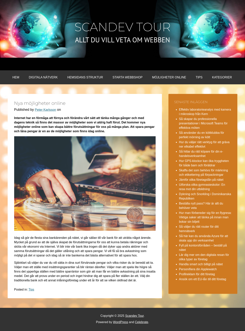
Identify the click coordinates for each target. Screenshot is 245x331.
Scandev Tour (122, 27)
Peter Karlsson (45, 110)
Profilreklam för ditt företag (197, 274)
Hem (15, 77)
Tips (199, 77)
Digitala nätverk (43, 77)
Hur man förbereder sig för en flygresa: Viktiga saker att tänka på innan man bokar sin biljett (205, 217)
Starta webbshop (127, 77)
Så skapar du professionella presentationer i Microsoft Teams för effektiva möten (203, 123)
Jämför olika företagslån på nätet (201, 179)
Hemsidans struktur (85, 77)
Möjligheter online (169, 77)
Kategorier (222, 77)
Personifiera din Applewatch (198, 269)
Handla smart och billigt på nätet (201, 264)
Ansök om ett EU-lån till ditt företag (202, 279)
